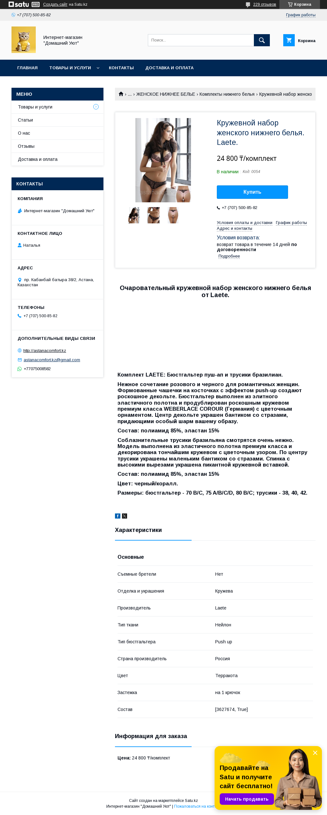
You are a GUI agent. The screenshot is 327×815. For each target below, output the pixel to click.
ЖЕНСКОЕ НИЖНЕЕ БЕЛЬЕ (165, 94)
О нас (24, 133)
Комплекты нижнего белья (227, 94)
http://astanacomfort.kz (44, 350)
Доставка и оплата (169, 67)
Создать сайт (55, 4)
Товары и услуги (70, 67)
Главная (27, 67)
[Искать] (262, 40)
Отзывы (26, 146)
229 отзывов (264, 4)
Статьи (25, 120)
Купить (253, 192)
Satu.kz (191, 800)
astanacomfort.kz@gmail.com (52, 359)
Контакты (121, 67)
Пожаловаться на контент (197, 806)
